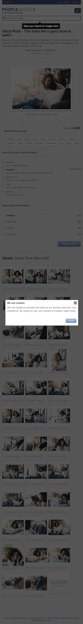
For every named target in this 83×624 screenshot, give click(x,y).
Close (71, 322)
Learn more (69, 312)
